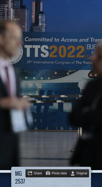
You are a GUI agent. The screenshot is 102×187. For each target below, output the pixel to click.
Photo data (59, 173)
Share (38, 173)
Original (81, 173)
